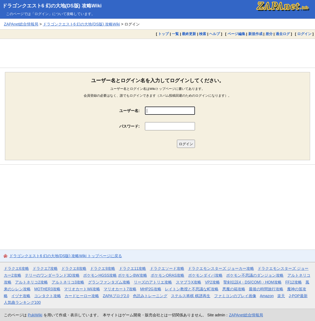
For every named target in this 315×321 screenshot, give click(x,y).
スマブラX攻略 (188, 282)
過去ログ (283, 34)
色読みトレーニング (150, 296)
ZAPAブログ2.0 (116, 296)
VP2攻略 (212, 282)
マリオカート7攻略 (120, 289)
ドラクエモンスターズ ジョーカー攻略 (221, 268)
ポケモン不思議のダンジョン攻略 (255, 275)
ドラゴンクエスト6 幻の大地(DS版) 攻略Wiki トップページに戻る (65, 256)
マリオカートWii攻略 (82, 289)
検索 (202, 34)
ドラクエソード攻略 (167, 268)
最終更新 (189, 34)
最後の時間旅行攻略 (266, 289)
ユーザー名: (129, 110)
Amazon (267, 296)
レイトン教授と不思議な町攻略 (191, 289)
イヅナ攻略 (20, 296)
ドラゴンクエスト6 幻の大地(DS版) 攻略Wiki (52, 5)
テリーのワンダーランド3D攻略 (52, 275)
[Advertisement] (157, 53)
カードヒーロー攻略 (82, 296)
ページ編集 (236, 34)
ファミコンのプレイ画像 (235, 296)
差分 (269, 34)
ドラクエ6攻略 (16, 268)
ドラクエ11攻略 (132, 268)
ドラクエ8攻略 (73, 268)
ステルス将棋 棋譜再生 (190, 296)
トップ (163, 34)
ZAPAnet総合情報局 (21, 24)
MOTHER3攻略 (47, 289)
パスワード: (129, 126)
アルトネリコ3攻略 (68, 282)
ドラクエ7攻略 (45, 268)
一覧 (175, 34)
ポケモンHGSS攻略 (100, 275)
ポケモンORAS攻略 (167, 275)
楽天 (281, 296)
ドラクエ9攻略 (102, 268)
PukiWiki (35, 315)
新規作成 (255, 34)
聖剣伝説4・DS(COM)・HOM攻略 (252, 282)
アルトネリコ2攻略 (31, 282)
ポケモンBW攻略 (132, 275)
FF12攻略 (293, 282)
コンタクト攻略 (47, 296)
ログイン (304, 34)
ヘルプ (214, 34)
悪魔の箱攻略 (233, 289)
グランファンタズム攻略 (109, 282)
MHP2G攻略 (150, 289)
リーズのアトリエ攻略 (153, 282)
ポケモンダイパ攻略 (205, 275)
